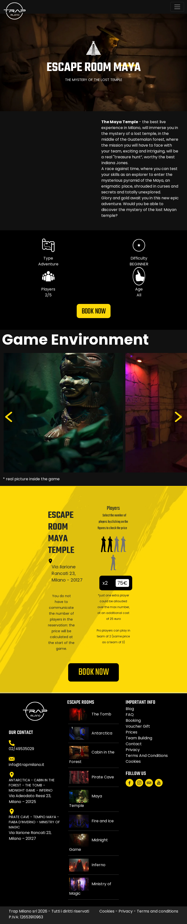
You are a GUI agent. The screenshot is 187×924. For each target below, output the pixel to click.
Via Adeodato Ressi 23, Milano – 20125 (30, 798)
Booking (133, 720)
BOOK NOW (94, 311)
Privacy (133, 750)
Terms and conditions (147, 755)
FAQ (130, 714)
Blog (130, 709)
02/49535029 (21, 749)
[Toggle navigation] (177, 7)
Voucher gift (138, 726)
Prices (131, 732)
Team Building (139, 738)
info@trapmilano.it (26, 764)
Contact (134, 744)
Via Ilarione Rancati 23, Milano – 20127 (30, 835)
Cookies (133, 761)
